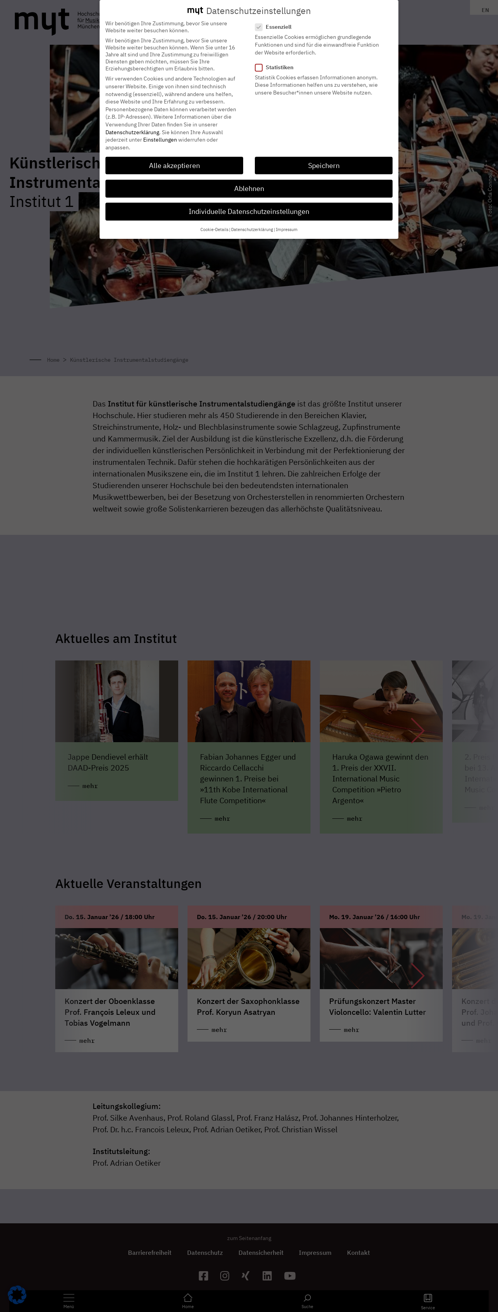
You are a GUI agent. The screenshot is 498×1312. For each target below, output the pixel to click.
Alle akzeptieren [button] (174, 163)
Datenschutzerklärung (132, 130)
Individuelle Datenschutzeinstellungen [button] (249, 209)
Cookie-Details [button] (214, 228)
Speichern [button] (324, 163)
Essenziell (275, 25)
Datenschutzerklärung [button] (252, 228)
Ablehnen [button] (249, 186)
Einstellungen (160, 137)
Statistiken (276, 65)
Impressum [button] (287, 228)
